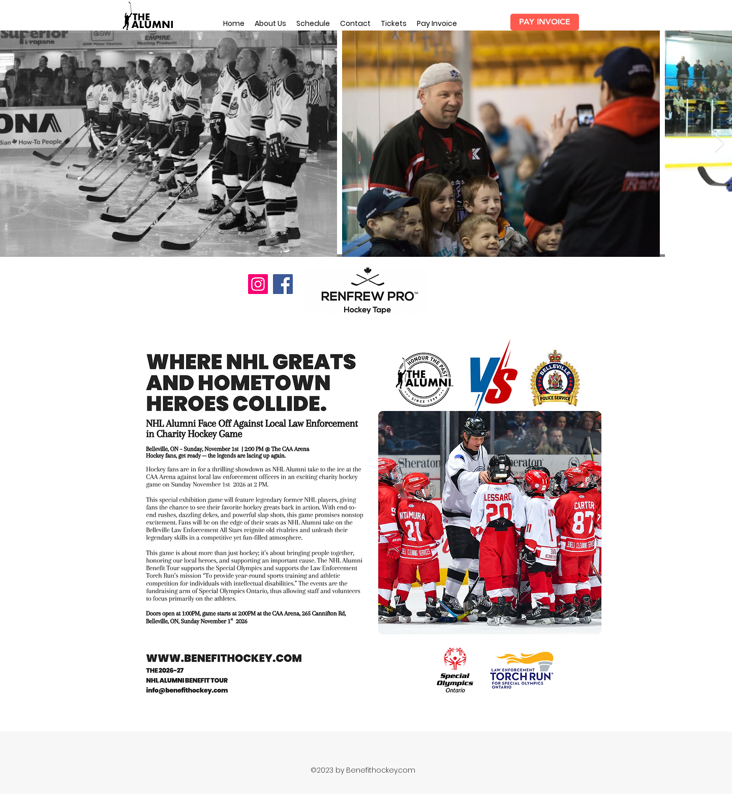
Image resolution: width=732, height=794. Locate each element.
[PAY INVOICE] (544, 22)
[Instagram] (258, 284)
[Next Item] (719, 144)
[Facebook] (283, 284)
